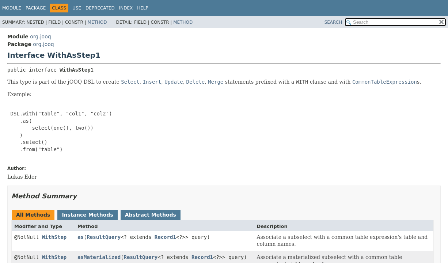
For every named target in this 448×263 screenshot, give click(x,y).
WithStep (54, 237)
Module (11, 8)
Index (126, 8)
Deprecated (100, 8)
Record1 (165, 237)
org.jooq (40, 36)
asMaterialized (99, 257)
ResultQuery (104, 237)
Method (97, 22)
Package (36, 8)
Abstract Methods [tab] (150, 215)
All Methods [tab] (33, 215)
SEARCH (333, 22)
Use (76, 8)
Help (142, 8)
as (80, 237)
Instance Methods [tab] (87, 215)
